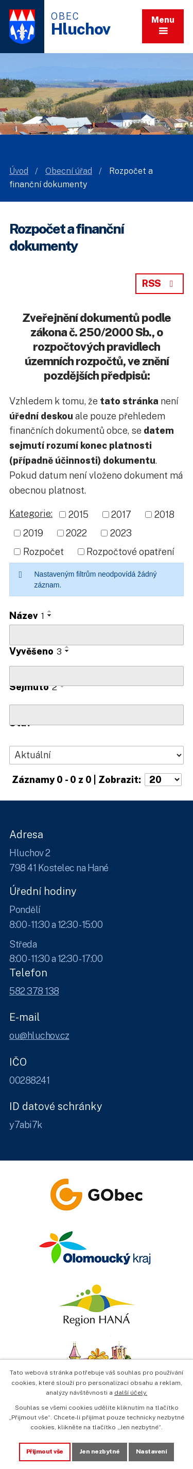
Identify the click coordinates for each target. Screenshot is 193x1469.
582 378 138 (34, 991)
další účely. (130, 1392)
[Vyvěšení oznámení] (96, 676)
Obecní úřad (68, 171)
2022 (76, 533)
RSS (159, 283)
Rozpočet (43, 551)
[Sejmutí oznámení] (96, 715)
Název (26, 615)
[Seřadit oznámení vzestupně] (50, 611)
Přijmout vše (44, 1451)
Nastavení (151, 1451)
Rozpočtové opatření (130, 551)
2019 (33, 533)
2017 (121, 514)
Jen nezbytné (99, 1451)
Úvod (18, 171)
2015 (78, 514)
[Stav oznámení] (96, 755)
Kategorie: (30, 513)
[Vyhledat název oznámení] (96, 635)
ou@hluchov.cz (39, 1035)
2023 (121, 533)
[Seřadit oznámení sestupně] (50, 615)
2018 (164, 514)
